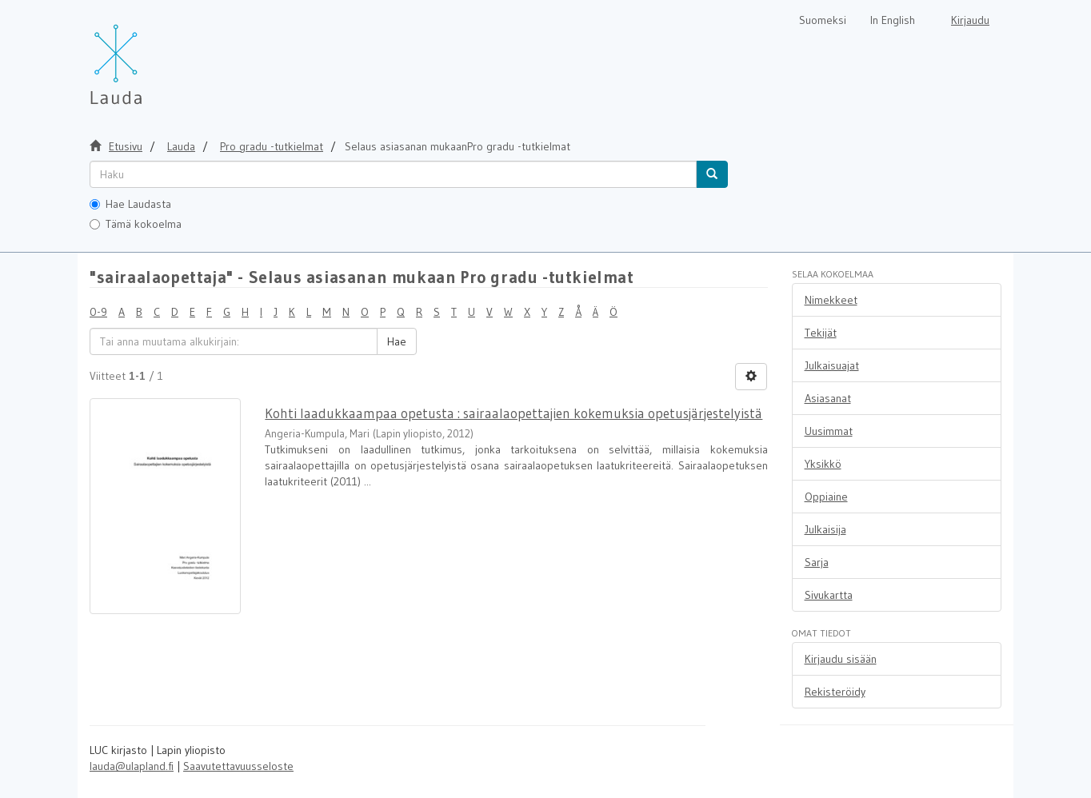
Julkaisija (825, 529)
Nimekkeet (831, 300)
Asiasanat (828, 398)
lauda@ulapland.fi (132, 766)
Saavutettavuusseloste (238, 766)
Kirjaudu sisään (841, 659)
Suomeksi (822, 20)
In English (892, 20)
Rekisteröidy (835, 691)
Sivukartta (829, 595)
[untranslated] (393, 174)
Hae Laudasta (130, 204)
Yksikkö (823, 464)
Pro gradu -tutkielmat (271, 146)
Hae (396, 341)
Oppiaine (826, 496)
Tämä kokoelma (136, 224)
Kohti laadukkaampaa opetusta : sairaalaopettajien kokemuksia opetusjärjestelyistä (513, 413)
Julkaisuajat (832, 365)
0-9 (98, 312)
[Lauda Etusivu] (150, 56)
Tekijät (821, 332)
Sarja (817, 562)
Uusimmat (829, 431)
